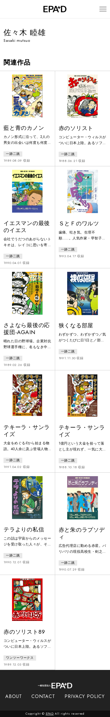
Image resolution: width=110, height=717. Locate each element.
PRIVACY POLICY (85, 696)
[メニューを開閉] (102, 9)
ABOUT (13, 696)
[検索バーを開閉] (6, 9)
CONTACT (43, 696)
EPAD (50, 713)
